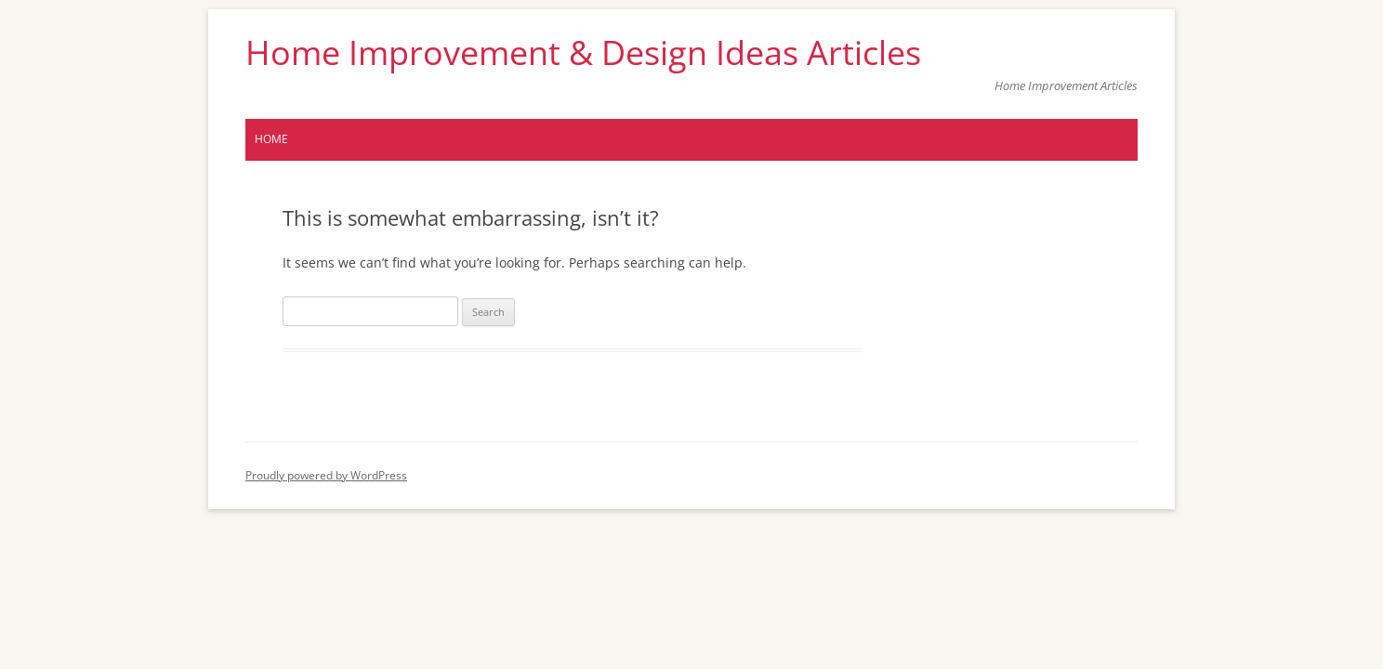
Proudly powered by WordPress (326, 475)
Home (271, 139)
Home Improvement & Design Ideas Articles (583, 53)
